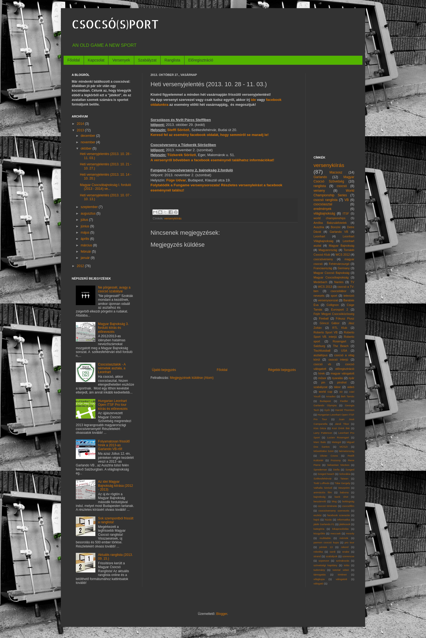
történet (342, 574)
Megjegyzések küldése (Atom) (192, 378)
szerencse (348, 556)
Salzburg (319, 346)
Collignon (333, 304)
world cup (326, 391)
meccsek (335, 533)
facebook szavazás (338, 515)
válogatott (341, 579)
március (87, 245)
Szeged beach (326, 473)
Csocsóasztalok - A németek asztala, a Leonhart (112, 368)
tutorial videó (341, 569)
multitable (325, 538)
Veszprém (344, 487)
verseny (319, 191)
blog (334, 501)
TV (352, 282)
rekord (344, 547)
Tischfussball (322, 350)
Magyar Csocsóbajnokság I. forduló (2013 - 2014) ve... (105, 187)
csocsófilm (348, 505)
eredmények (322, 209)
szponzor (324, 560)
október (86, 148)
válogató (318, 583)
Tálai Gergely (342, 483)
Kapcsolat (96, 60)
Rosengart (339, 341)
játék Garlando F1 (324, 524)
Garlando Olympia (325, 405)
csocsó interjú (338, 359)
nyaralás (337, 378)
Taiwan (344, 478)
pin (323, 382)
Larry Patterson (323, 432)
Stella (336, 469)
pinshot (342, 382)
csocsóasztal (323, 204)
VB (346, 200)
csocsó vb (322, 364)
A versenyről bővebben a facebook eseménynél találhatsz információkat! (212, 160)
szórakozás (342, 560)
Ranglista (172, 60)
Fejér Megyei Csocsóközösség (334, 313)
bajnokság (319, 496)
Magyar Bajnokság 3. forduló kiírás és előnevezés (113, 328)
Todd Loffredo (322, 483)
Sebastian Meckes (338, 464)
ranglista (320, 186)
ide (253, 100)
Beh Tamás (347, 396)
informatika (343, 519)
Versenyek (121, 60)
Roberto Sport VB (326, 332)
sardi (333, 551)
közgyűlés (319, 533)
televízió (348, 295)
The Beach (341, 346)
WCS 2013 (325, 286)
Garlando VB (339, 231)
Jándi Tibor (342, 423)
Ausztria (319, 227)
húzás (328, 519)
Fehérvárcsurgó (339, 263)
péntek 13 (326, 547)
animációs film (323, 492)
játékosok (344, 524)
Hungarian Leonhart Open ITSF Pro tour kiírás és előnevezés (113, 405)
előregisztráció (344, 368)
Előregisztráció (200, 60)
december (88, 136)
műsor (322, 378)
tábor (337, 387)
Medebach (320, 282)
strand (317, 556)
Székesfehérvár (323, 478)
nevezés (319, 295)
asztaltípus (321, 355)
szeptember (90, 207)
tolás (346, 565)
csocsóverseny (323, 259)
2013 (81, 130)
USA (344, 350)
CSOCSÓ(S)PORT (115, 24)
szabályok (331, 556)
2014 (81, 124)
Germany (344, 268)
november (88, 142)
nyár (351, 378)
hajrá (316, 519)
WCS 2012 (343, 254)
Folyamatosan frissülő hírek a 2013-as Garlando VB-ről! (114, 445)
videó (350, 387)
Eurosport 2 (339, 309)
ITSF (346, 213)
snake (345, 551)
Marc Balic (320, 442)
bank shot (341, 496)
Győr (327, 409)
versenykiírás (173, 218)
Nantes (338, 282)
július (85, 220)
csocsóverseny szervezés (333, 510)
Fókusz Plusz (345, 318)
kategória (319, 528)
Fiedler (344, 400)
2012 (81, 266)
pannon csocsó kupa (326, 542)
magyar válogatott (342, 373)
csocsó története (327, 505)
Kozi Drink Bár (341, 428)
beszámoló (320, 501)
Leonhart (319, 236)
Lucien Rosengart (338, 437)
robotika (318, 551)
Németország (346, 451)
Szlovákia (344, 473)
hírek (321, 373)
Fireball (323, 318)
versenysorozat (328, 300)
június (85, 226)
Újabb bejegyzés (164, 370)
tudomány (319, 569)
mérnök (344, 538)
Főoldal (73, 60)
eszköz (318, 515)
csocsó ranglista (325, 200)
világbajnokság (324, 213)
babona (344, 492)
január (86, 258)
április (85, 239)
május (85, 232)
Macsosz (336, 172)
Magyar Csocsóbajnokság (331, 277)
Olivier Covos (329, 455)
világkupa (319, 579)
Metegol (336, 442)
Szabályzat (147, 60)
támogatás (320, 574)
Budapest (325, 400)
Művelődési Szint (324, 451)
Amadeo (331, 396)
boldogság (348, 501)
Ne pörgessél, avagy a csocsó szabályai (114, 289)
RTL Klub (339, 327)
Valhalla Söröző (323, 487)
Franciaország (323, 268)
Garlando (320, 177)
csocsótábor (338, 291)
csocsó (342, 186)
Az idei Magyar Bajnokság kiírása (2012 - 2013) (115, 485)
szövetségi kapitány (325, 565)
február (86, 251)
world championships (329, 218)
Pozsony (336, 460)
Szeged (349, 469)
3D (341, 391)
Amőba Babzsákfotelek (330, 222)
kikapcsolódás (340, 528)
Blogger (221, 614)
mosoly (350, 533)
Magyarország (328, 250)
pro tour (349, 542)
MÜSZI (344, 446)
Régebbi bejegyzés (282, 370)
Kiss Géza (320, 428)
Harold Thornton (344, 409)
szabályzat (320, 387)
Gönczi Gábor (330, 323)
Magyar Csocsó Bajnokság (331, 272)
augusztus (88, 213)
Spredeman (320, 469)
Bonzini (335, 227)
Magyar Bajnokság (341, 245)
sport (334, 295)
